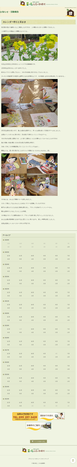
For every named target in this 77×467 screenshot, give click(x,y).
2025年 (7, 252)
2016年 (7, 362)
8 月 (56, 255)
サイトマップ (45, 458)
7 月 (68, 255)
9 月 (44, 255)
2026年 (7, 240)
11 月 (20, 255)
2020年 (7, 313)
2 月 (56, 259)
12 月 (8, 255)
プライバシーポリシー (34, 458)
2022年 (7, 289)
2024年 (7, 264)
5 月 (20, 259)
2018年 (7, 337)
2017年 (7, 350)
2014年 (7, 386)
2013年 (7, 399)
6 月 (8, 259)
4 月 (32, 259)
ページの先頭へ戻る (39, 441)
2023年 (7, 276)
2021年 (7, 301)
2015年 (7, 374)
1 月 (68, 247)
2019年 (7, 325)
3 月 (44, 259)
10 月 (32, 255)
